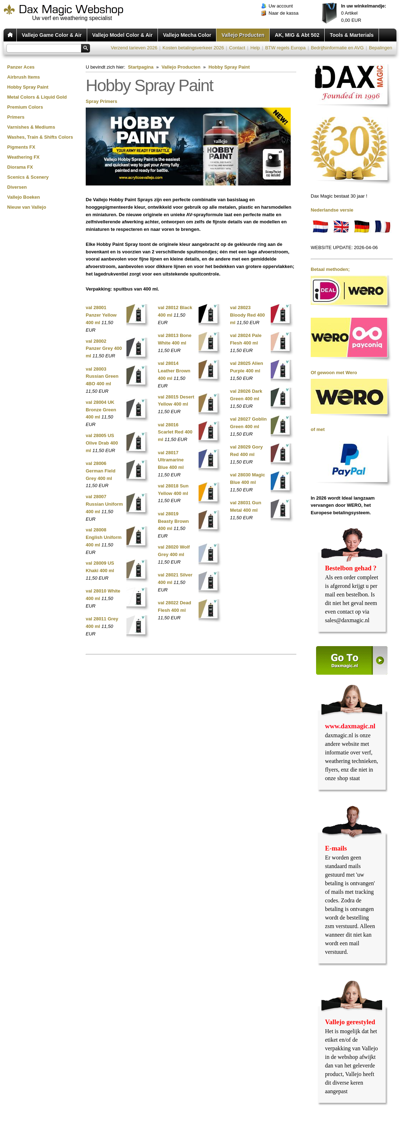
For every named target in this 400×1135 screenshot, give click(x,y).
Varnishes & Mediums (31, 127)
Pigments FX (21, 147)
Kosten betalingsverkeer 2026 (193, 47)
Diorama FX (20, 167)
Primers (15, 117)
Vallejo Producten (242, 35)
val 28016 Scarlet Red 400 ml (175, 432)
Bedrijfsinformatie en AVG (337, 47)
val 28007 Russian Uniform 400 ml (104, 504)
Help (255, 47)
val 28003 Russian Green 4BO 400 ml (102, 376)
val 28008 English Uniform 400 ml (103, 537)
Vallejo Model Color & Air (122, 35)
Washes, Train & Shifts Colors (40, 137)
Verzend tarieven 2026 (134, 47)
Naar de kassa (284, 13)
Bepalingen (380, 47)
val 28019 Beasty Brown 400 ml (173, 521)
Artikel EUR (363, 13)
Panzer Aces (21, 67)
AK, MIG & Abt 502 (297, 35)
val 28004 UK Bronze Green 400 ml (101, 410)
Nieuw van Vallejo (26, 207)
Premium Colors (25, 107)
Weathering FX (23, 157)
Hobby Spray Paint (28, 87)
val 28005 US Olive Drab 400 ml (102, 443)
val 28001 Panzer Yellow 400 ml (101, 315)
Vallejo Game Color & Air (52, 35)
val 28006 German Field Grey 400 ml (100, 471)
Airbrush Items (23, 77)
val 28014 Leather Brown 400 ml (174, 371)
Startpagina (141, 67)
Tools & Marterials (352, 35)
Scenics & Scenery (28, 177)
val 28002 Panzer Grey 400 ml (104, 348)
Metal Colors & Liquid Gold (37, 97)
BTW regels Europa (285, 47)
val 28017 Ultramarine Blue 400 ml (171, 460)
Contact (237, 47)
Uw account (281, 6)
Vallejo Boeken (23, 197)
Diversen (17, 187)
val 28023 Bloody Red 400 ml (247, 315)
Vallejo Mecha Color (187, 35)
